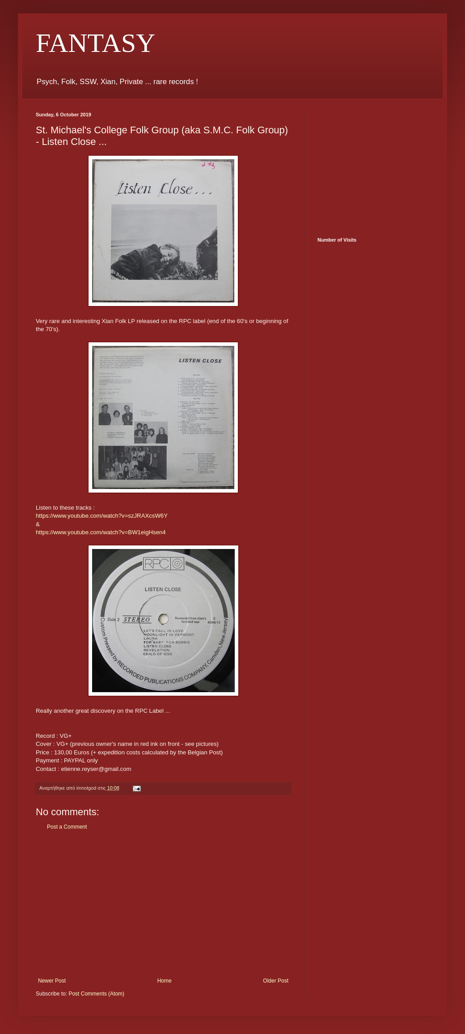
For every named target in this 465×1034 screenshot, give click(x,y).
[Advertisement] (163, 903)
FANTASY (95, 43)
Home (164, 981)
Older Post (275, 981)
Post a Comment (67, 827)
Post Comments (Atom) (96, 994)
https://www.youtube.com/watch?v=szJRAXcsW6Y (102, 515)
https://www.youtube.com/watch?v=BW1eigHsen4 (101, 532)
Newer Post (52, 981)
